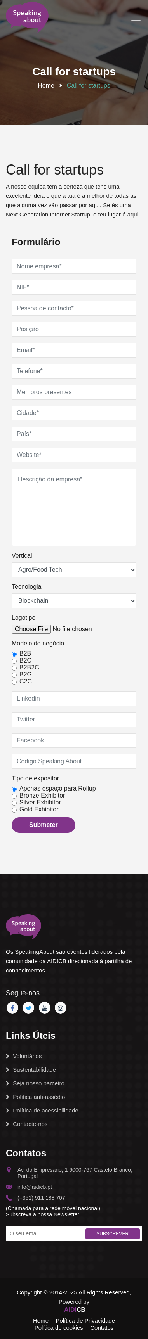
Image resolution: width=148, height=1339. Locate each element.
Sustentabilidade (31, 1069)
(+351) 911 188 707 (35, 1198)
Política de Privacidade (85, 1320)
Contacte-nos (26, 1124)
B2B (25, 653)
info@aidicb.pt (29, 1187)
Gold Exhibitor (39, 809)
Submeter (43, 825)
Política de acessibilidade (42, 1110)
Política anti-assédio (35, 1096)
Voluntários (24, 1056)
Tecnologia (27, 586)
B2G (25, 674)
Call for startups (88, 85)
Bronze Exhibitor (42, 795)
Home (46, 85)
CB (74, 1309)
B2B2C (29, 667)
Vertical (22, 555)
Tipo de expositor (35, 778)
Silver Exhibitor (40, 802)
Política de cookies (59, 1327)
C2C (25, 681)
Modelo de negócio (38, 643)
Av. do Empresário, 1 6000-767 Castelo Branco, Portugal (69, 1173)
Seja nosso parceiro (35, 1083)
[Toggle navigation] (136, 17)
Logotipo (23, 617)
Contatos (101, 1327)
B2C (25, 660)
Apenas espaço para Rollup (57, 788)
